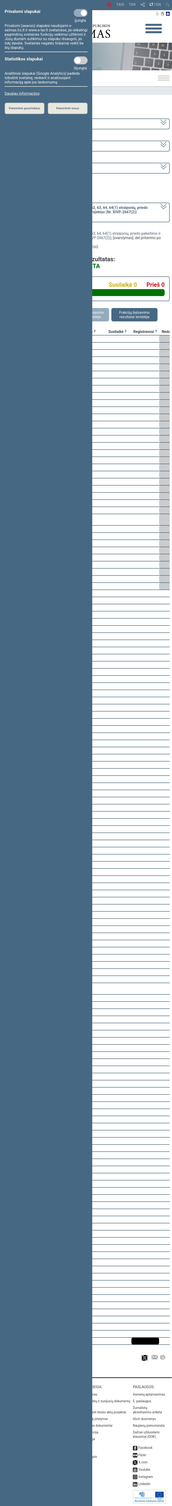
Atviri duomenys (144, 1419)
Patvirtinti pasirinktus (24, 108)
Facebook (145, 1448)
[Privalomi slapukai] (81, 13)
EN (158, 4)
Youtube (144, 1469)
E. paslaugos (142, 1401)
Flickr (142, 1455)
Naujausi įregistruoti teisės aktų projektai (97, 1412)
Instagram (145, 1477)
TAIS (120, 4)
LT (152, 4)
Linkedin (144, 1484)
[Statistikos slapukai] (81, 60)
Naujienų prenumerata (149, 1425)
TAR (132, 4)
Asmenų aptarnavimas (149, 1394)
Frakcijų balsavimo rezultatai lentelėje (134, 314)
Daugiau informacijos (22, 93)
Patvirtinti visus (67, 108)
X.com (143, 1462)
